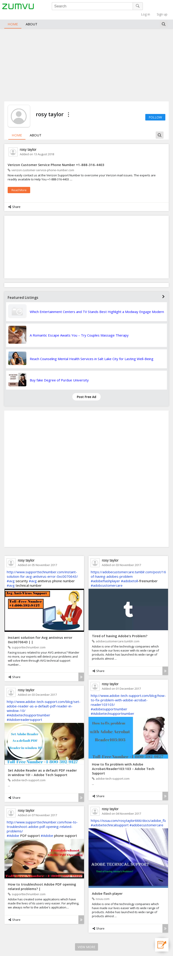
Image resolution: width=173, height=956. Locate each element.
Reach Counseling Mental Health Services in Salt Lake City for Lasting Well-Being (91, 352)
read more (19, 183)
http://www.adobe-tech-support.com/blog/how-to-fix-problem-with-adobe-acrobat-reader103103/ (128, 693)
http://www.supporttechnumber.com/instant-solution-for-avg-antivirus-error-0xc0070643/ (42, 567)
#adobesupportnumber (109, 702)
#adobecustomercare (146, 818)
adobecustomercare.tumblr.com (115, 634)
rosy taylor (28, 143)
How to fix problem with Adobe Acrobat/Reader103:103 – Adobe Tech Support (123, 761)
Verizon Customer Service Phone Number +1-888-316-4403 (56, 158)
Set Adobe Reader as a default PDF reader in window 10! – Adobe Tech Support (42, 765)
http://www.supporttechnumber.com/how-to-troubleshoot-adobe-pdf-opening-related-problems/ (42, 820)
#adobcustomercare (107, 578)
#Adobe (13, 829)
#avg (11, 574)
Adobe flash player (107, 886)
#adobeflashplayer (105, 574)
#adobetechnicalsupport (110, 818)
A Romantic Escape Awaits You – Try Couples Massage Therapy (79, 328)
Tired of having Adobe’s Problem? (119, 629)
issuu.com (100, 892)
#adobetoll (129, 574)
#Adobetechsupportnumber (112, 706)
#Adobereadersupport (24, 713)
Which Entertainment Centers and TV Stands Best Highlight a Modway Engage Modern (97, 305)
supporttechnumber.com (27, 641)
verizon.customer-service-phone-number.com (41, 163)
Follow (155, 110)
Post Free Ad (86, 390)
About (31, 17)
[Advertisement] (86, 57)
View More (86, 940)
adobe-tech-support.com (111, 772)
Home (13, 17)
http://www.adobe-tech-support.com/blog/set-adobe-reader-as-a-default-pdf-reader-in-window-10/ (43, 699)
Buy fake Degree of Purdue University (59, 373)
